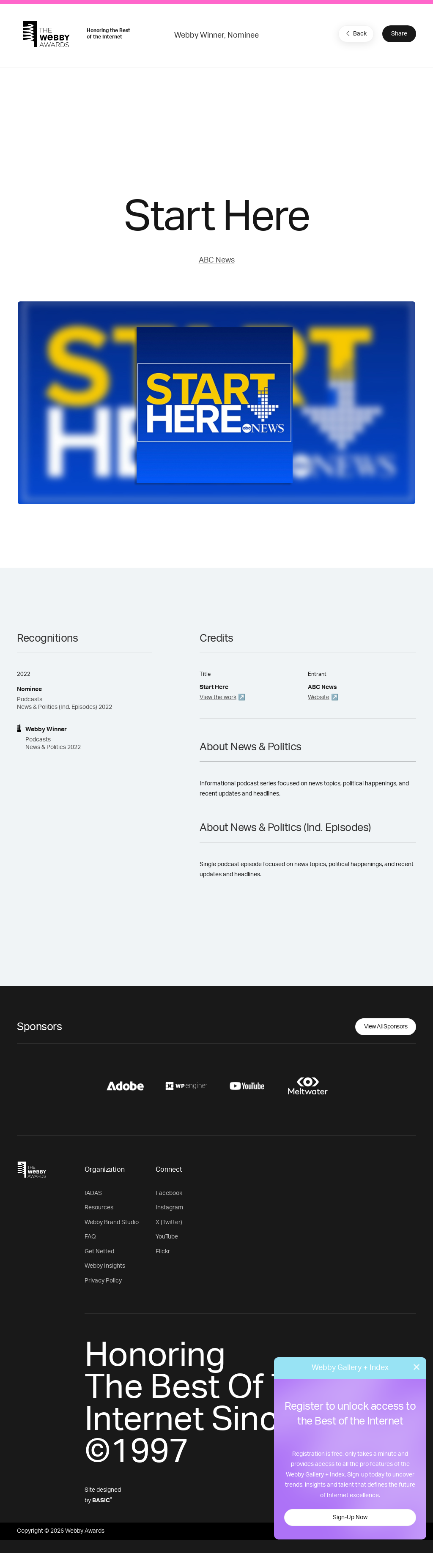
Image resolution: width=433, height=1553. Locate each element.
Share (399, 34)
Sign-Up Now (350, 1517)
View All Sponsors (386, 1027)
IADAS (93, 1193)
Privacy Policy (103, 1281)
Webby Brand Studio (112, 1222)
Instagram (169, 1208)
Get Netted (99, 1252)
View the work (218, 697)
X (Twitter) (169, 1222)
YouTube (167, 1237)
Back (355, 33)
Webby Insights (105, 1266)
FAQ (90, 1237)
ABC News (217, 260)
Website (318, 697)
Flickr (163, 1252)
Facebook (169, 1193)
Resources (99, 1208)
